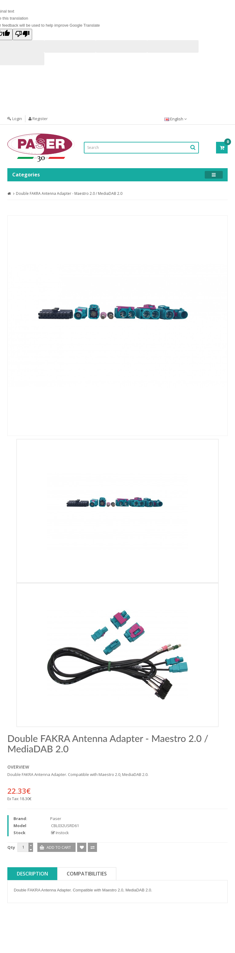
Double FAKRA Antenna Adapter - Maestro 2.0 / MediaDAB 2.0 (69, 193)
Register (38, 118)
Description (32, 873)
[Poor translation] (22, 34)
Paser (55, 818)
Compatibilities (87, 873)
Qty (11, 847)
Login (14, 118)
